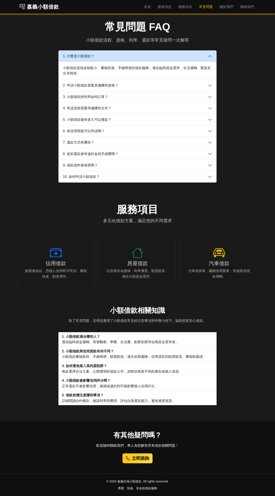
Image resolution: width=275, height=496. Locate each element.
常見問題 (206, 7)
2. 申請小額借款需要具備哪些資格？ (90, 85)
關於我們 (226, 7)
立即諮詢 (137, 458)
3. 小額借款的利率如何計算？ (85, 97)
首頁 (147, 7)
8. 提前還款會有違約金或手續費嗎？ (90, 154)
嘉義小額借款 (39, 7)
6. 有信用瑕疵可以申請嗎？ (84, 131)
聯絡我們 (247, 7)
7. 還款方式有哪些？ (78, 142)
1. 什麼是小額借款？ (78, 56)
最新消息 (164, 7)
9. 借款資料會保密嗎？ (80, 165)
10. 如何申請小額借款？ (81, 176)
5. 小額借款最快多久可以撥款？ (87, 119)
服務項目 (185, 7)
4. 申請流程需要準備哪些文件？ (87, 108)
